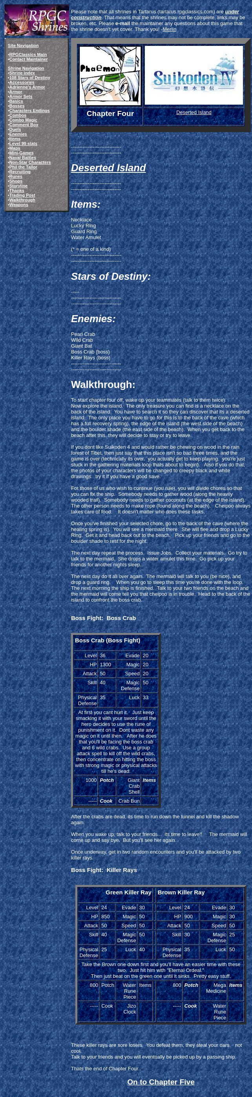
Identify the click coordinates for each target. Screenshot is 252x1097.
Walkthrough (22, 200)
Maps (14, 148)
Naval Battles (22, 157)
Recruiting (20, 171)
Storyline (18, 185)
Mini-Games (21, 152)
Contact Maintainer (28, 59)
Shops (15, 181)
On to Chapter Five (161, 1082)
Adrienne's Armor (27, 87)
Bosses (17, 105)
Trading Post (22, 195)
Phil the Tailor (23, 167)
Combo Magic (23, 120)
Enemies (18, 134)
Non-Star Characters (30, 162)
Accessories (22, 82)
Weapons (18, 204)
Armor (15, 91)
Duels (15, 129)
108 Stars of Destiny (29, 77)
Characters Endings (29, 110)
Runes (15, 176)
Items (14, 138)
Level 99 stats (23, 143)
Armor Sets (21, 96)
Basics (16, 101)
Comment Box (23, 124)
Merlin (169, 29)
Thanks (16, 190)
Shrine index (22, 73)
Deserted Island (194, 112)
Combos (18, 115)
